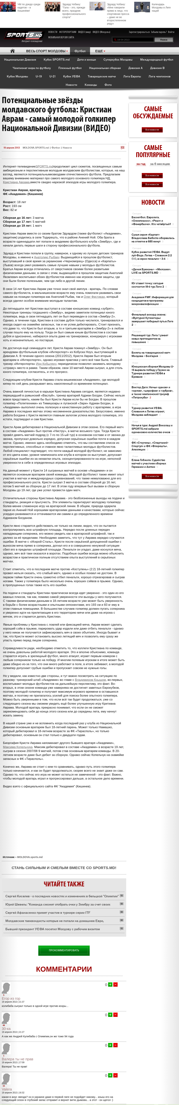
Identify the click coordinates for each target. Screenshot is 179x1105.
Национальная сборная (105, 68)
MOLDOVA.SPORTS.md (36, 147)
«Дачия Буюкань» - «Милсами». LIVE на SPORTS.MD (151, 270)
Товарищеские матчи (102, 76)
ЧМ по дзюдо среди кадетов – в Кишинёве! (20, 7)
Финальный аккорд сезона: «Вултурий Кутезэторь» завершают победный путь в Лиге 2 (152, 319)
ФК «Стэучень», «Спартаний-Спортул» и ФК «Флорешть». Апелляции (150, 446)
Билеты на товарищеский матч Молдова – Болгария (151, 354)
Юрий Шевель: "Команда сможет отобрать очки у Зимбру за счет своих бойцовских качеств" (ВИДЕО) (57, 905)
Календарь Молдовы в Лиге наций (152, 7)
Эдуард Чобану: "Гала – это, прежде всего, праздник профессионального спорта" (65, 10)
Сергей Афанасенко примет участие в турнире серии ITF (47, 912)
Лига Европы (132, 76)
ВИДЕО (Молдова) (101, 32)
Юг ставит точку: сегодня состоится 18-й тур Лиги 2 (149, 284)
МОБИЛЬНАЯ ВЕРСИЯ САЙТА (61, 37)
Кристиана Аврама (16, 182)
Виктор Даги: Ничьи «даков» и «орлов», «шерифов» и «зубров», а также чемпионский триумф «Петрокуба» (152, 392)
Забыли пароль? (159, 32)
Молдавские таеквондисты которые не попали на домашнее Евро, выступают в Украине (54, 921)
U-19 (39, 76)
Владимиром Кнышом (90, 680)
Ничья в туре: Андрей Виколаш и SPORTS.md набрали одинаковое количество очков (152, 428)
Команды (91, 85)
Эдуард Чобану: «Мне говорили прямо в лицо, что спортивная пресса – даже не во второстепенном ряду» (109, 13)
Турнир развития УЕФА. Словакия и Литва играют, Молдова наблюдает (148, 411)
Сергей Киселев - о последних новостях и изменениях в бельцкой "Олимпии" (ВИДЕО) (62, 897)
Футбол (80, 51)
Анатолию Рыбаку (46, 257)
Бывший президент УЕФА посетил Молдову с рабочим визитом (52, 929)
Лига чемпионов (160, 76)
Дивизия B (157, 68)
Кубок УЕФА (71, 76)
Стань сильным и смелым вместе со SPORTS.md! (64, 868)
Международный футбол (156, 59)
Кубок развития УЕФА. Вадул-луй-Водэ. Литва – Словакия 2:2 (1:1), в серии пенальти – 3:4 (152, 255)
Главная (13, 51)
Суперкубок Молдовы (118, 59)
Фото (108, 85)
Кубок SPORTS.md (57, 59)
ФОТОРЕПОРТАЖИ (67, 32)
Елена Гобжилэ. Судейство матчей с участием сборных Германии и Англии (149, 463)
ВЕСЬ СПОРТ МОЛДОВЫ (46, 51)
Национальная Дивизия (20, 59)
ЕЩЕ (99, 51)
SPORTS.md (44, 166)
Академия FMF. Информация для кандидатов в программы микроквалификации (153, 300)
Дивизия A (135, 68)
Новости (71, 85)
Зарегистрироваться (139, 32)
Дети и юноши (86, 59)
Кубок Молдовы (17, 76)
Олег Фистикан (94, 297)
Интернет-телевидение (24, 37)
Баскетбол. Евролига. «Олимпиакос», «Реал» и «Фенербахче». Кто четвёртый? (153, 220)
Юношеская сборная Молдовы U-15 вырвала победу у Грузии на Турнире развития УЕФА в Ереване (153, 371)
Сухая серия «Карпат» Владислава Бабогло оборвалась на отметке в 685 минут (153, 238)
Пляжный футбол (70, 68)
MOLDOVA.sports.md (30, 857)
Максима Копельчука (18, 747)
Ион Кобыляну (46, 364)
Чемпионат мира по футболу (32, 68)
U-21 (52, 76)
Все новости (152, 130)
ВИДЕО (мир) (84, 32)
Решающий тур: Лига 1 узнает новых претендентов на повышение (150, 338)
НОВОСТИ (52, 32)
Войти (171, 32)
